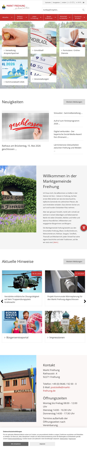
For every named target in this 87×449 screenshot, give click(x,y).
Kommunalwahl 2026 (14, 82)
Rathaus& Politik (20, 17)
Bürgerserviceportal (16, 337)
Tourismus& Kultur (77, 17)
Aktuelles (5, 17)
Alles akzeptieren (16, 444)
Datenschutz (64, 439)
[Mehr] (55, 242)
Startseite (48, 2)
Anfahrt (64, 2)
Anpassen (42, 444)
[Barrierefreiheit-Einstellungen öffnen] (84, 227)
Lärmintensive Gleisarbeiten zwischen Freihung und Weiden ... (67, 148)
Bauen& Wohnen (48, 17)
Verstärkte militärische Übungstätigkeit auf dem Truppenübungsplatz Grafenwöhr (21, 299)
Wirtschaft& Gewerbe (63, 17)
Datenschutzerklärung (15, 439)
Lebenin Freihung (34, 17)
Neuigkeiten (56, 2)
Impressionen (56, 337)
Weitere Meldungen (74, 102)
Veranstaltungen (41, 79)
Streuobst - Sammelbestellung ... (68, 113)
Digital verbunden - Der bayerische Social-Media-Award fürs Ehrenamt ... (68, 134)
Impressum (72, 439)
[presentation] (2, 301)
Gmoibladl (38, 50)
